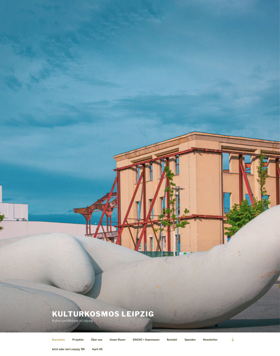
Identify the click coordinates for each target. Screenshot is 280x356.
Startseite (58, 339)
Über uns (96, 339)
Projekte (78, 339)
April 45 (97, 349)
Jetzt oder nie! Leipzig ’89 (68, 349)
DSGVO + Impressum (146, 339)
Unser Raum (117, 339)
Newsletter (210, 339)
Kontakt (172, 339)
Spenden (190, 339)
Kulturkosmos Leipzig (103, 314)
